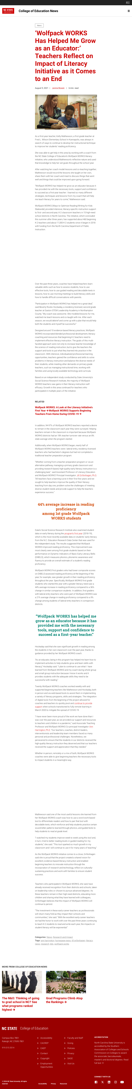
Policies (71, 1048)
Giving (70, 1043)
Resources (63, 1084)
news (37, 944)
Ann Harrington (47, 940)
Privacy (70, 1053)
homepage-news (63, 940)
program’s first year (73, 533)
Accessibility (46, 1038)
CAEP (43, 1048)
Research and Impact (63, 937)
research (45, 944)
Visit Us (70, 1063)
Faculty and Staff (75, 1038)
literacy (89, 940)
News (49, 937)
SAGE (70, 1058)
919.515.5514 (8, 1047)
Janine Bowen (58, 88)
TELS (51, 944)
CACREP (44, 1043)
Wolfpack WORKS (61, 944)
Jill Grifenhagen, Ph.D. (87, 475)
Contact (44, 1053)
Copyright (44, 1058)
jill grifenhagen (78, 940)
